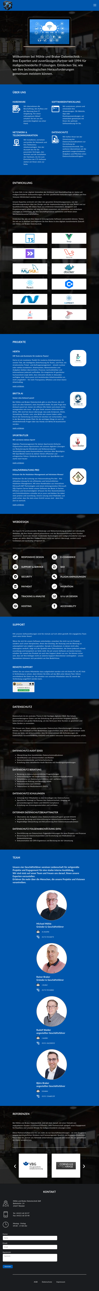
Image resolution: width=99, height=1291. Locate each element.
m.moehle (45, 932)
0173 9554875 (48, 937)
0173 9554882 (48, 990)
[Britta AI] (78, 400)
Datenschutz (47, 1282)
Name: (30, 1236)
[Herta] (78, 358)
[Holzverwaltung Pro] (78, 476)
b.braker (45, 1091)
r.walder (45, 1038)
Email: (30, 1245)
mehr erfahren (18, 386)
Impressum (60, 1282)
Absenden (7, 1266)
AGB (36, 1282)
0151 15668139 (48, 1096)
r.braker (45, 985)
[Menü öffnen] (94, 5)
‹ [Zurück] (15, 1165)
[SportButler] (78, 442)
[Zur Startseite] (8, 5)
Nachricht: (30, 1256)
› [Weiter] (84, 1165)
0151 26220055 (48, 1043)
